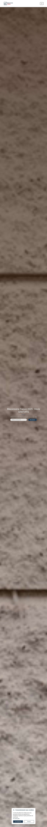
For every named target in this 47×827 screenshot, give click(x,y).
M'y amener (32, 419)
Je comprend (18, 821)
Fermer (29, 821)
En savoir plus (16, 818)
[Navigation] (42, 3)
